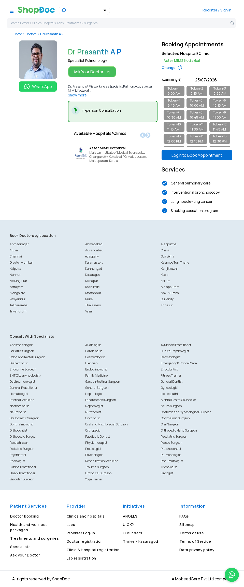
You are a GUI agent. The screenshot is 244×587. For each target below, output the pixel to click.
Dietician (91, 363)
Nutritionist (93, 412)
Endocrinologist (96, 369)
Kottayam (16, 287)
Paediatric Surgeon (174, 436)
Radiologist (17, 461)
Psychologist (94, 455)
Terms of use (191, 533)
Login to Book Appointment (196, 155)
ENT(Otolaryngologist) (25, 375)
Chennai (16, 256)
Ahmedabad (94, 244)
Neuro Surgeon (171, 406)
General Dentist (171, 381)
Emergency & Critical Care (179, 363)
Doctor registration (85, 541)
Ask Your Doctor (92, 72)
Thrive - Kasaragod (140, 541)
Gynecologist (169, 387)
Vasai (89, 311)
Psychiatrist (18, 455)
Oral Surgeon (170, 424)
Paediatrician (19, 442)
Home (18, 34)
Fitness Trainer (171, 375)
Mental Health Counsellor (178, 400)
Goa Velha (167, 256)
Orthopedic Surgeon (23, 436)
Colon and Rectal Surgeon (27, 357)
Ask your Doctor (25, 555)
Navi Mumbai (170, 293)
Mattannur (93, 293)
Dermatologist (170, 357)
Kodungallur (18, 281)
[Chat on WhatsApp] (232, 575)
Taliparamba (18, 305)
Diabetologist (19, 363)
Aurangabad (94, 250)
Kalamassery (94, 262)
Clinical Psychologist (175, 351)
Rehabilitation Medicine (101, 461)
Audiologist (93, 345)
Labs (71, 524)
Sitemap (187, 524)
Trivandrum (18, 311)
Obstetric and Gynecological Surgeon (186, 412)
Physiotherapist (96, 442)
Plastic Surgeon (171, 442)
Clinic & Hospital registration (93, 549)
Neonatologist (19, 406)
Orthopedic (93, 430)
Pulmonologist (171, 455)
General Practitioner (23, 387)
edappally (92, 256)
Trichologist (169, 467)
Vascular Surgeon (22, 479)
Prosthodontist (171, 449)
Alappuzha (169, 244)
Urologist (167, 473)
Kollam (165, 281)
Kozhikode (92, 287)
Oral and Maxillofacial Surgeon (106, 424)
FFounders (132, 533)
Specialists (20, 546)
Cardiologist (93, 351)
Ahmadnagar (19, 244)
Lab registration (81, 558)
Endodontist (169, 369)
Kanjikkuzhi (169, 268)
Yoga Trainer (94, 479)
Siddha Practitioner (23, 467)
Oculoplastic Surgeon (24, 418)
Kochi (164, 275)
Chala (165, 250)
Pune (89, 299)
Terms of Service (195, 541)
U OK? (128, 524)
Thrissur (167, 305)
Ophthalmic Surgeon (175, 418)
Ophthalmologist (21, 424)
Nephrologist (94, 406)
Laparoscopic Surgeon (100, 400)
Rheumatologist (172, 461)
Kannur (15, 275)
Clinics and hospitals (86, 516)
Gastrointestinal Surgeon (102, 381)
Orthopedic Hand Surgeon (179, 430)
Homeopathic (170, 394)
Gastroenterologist (22, 381)
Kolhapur (91, 281)
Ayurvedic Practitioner (176, 345)
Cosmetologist (95, 357)
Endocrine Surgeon (23, 369)
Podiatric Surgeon (22, 449)
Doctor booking (24, 516)
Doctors (31, 34)
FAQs (184, 516)
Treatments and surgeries (34, 538)
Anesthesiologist (21, 345)
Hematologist (19, 394)
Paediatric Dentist (97, 436)
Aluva (14, 250)
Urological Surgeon (98, 473)
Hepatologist (94, 394)
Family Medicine (96, 375)
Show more (77, 95)
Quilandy (167, 299)
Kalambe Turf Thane (175, 262)
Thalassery (93, 305)
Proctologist (93, 449)
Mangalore (17, 293)
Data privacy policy (196, 549)
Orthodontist (18, 430)
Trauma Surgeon (97, 467)
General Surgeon (97, 387)
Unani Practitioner (22, 473)
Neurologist (18, 412)
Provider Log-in (81, 533)
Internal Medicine (22, 400)
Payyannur (17, 299)
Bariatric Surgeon (22, 351)
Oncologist (92, 418)
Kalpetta (15, 268)
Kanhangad (93, 268)
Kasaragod (92, 275)
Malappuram (170, 287)
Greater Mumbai (21, 262)
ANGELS (130, 516)
